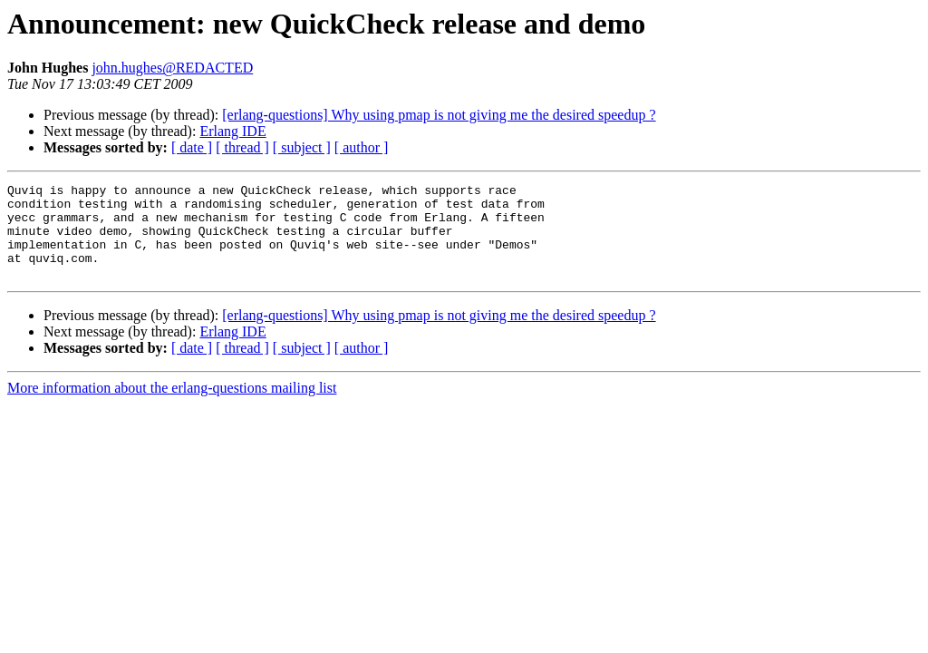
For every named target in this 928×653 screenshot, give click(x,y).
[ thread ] (242, 147)
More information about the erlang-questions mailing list (171, 406)
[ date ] (191, 147)
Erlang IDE (232, 131)
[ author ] (361, 147)
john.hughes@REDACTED (172, 67)
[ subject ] (302, 147)
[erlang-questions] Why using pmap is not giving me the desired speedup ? (438, 114)
